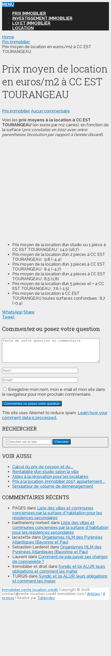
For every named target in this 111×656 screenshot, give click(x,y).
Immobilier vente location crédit (30, 594)
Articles (93, 598)
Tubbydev (46, 602)
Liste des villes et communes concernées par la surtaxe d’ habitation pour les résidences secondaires (57, 517)
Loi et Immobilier (31, 23)
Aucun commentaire (50, 111)
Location (23, 28)
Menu (8, 4)
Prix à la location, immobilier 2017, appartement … (58, 486)
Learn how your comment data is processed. (54, 420)
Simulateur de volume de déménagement (52, 490)
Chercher (61, 446)
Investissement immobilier (42, 18)
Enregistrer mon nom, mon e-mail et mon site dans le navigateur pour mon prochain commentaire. (53, 396)
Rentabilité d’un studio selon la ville (45, 476)
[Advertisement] (48, 189)
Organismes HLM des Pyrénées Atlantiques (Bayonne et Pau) (57, 544)
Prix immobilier (29, 13)
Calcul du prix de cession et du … (42, 471)
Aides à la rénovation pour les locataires (50, 481)
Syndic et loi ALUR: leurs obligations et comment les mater (58, 573)
